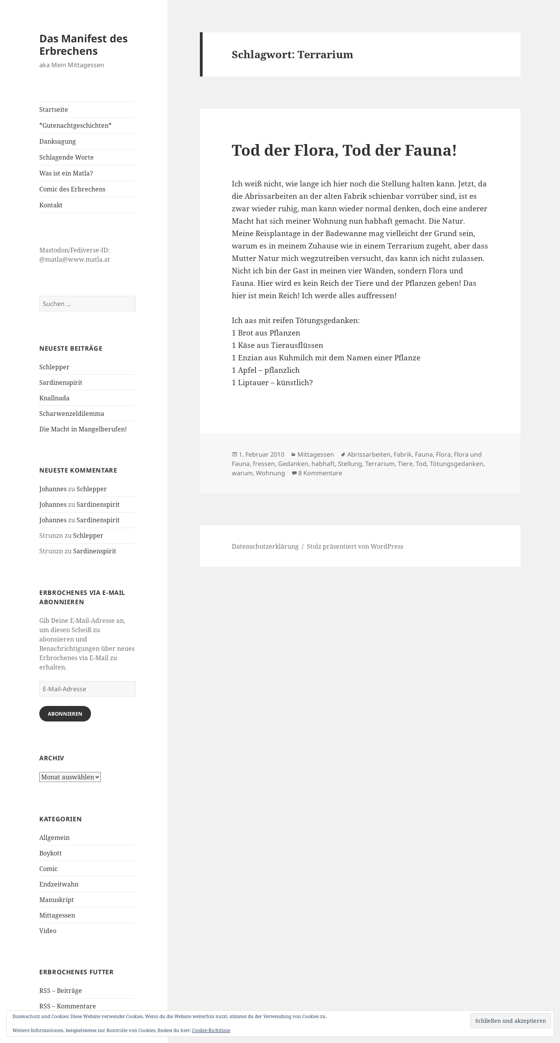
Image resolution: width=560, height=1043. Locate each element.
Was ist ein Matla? (66, 173)
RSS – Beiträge (60, 990)
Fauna (424, 454)
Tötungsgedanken (456, 463)
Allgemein (54, 837)
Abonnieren (65, 713)
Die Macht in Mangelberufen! (83, 429)
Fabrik (403, 454)
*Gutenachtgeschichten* (75, 125)
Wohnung (270, 473)
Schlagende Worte (66, 157)
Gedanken (293, 463)
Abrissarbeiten (368, 454)
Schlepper (54, 367)
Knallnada (54, 398)
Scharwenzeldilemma (71, 413)
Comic (48, 868)
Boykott (50, 853)
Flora (443, 454)
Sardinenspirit (60, 382)
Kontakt (51, 205)
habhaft (323, 463)
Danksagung (57, 141)
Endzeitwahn (59, 884)
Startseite (53, 109)
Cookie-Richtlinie (211, 1030)
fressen (264, 463)
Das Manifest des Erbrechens (83, 44)
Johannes (52, 489)
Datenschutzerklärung (265, 546)
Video (47, 931)
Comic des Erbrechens (72, 189)
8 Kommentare (320, 473)
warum (242, 473)
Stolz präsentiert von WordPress (355, 546)
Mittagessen (57, 915)
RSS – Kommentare (67, 1006)
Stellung (350, 463)
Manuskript (56, 899)
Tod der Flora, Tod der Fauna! (344, 149)
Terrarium (380, 463)
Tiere (405, 463)
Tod (421, 463)
